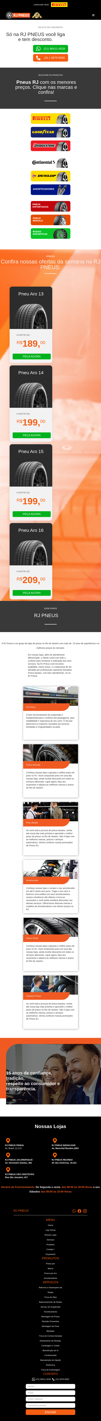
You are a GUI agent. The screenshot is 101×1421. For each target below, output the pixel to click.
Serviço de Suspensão (50, 1307)
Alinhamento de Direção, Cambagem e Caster (50, 1343)
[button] (93, 15)
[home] (23, 15)
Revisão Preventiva (50, 1321)
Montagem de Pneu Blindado (50, 1328)
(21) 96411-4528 (43, 1379)
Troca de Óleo (50, 1297)
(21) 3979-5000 (62, 1379)
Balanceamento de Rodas (50, 1302)
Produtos (50, 1244)
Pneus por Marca (50, 1266)
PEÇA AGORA (32, 356)
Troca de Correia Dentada (50, 1336)
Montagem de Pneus (50, 1316)
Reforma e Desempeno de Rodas (50, 1289)
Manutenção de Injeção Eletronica (50, 1362)
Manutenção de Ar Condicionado (51, 1352)
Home (50, 1225)
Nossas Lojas (50, 1235)
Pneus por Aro (50, 1273)
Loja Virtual (50, 1230)
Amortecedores (50, 1278)
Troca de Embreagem (50, 1370)
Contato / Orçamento (50, 1251)
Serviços (50, 1240)
